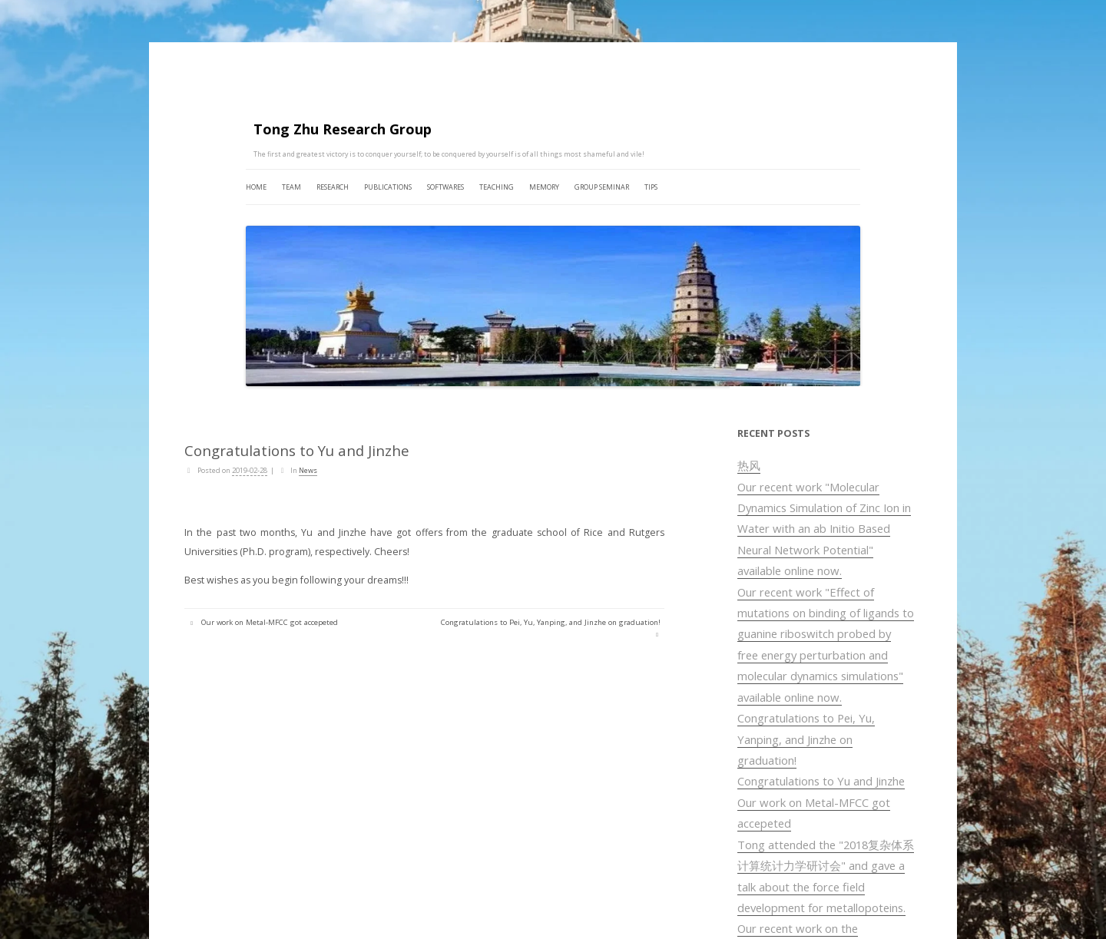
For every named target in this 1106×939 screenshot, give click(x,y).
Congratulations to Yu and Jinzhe (821, 781)
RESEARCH (332, 187)
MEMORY (544, 187)
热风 (748, 465)
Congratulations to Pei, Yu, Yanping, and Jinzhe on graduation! (806, 739)
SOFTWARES (445, 187)
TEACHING (496, 187)
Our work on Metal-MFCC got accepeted (263, 622)
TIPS (650, 187)
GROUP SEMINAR (602, 187)
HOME (256, 187)
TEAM (291, 187)
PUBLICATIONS (388, 187)
